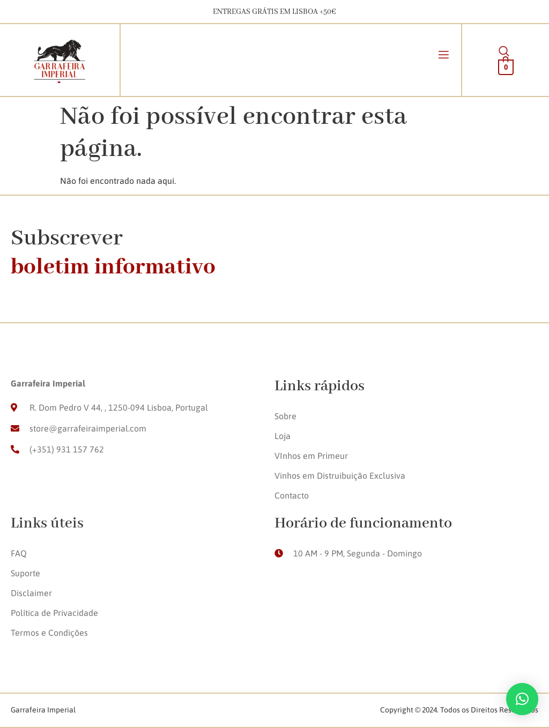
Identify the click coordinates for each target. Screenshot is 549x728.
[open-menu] (443, 56)
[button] (522, 699)
